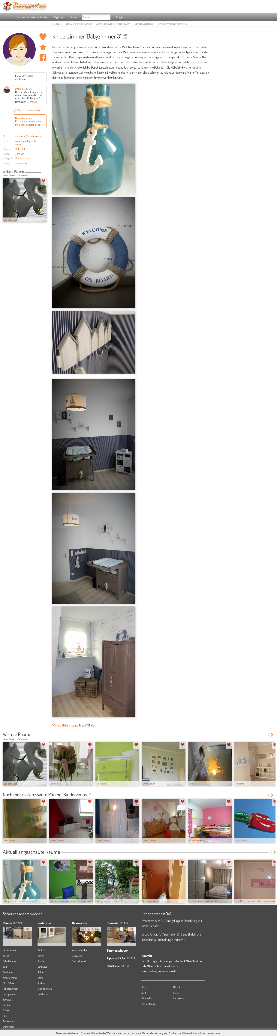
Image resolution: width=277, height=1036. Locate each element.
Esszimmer (8, 972)
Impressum (178, 998)
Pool (5, 1015)
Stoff (23, 149)
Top (121, 922)
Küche (6, 955)
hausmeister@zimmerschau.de (158, 971)
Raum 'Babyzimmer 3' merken (43, 47)
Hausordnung (148, 1003)
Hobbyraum (9, 994)
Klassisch (42, 961)
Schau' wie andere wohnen (30, 17)
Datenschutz (147, 998)
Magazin (58, 17)
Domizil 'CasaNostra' (144, 23)
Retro (40, 977)
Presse (176, 992)
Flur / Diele (8, 983)
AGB (143, 992)
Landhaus (20, 136)
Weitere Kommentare (27, 110)
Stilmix (41, 972)
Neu (126, 922)
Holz (17, 149)
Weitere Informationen (194, 1033)
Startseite (57, 23)
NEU (20, 922)
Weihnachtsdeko (80, 950)
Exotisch (42, 950)
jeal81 (18, 88)
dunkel (24, 141)
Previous (42, 172)
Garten (6, 1010)
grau (31, 141)
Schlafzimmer (10, 961)
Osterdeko (77, 955)
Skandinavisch (33, 136)
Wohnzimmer (10, 950)
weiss (18, 144)
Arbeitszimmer (10, 988)
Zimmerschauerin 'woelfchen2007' (113, 23)
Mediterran (43, 994)
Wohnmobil (8, 1026)
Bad (5, 966)
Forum (72, 17)
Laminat (19, 153)
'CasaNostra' (21, 163)
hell (36, 141)
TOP (15, 922)
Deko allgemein (79, 961)
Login (119, 17)
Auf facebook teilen (43, 57)
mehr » (33, 101)
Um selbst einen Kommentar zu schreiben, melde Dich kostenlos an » (28, 121)
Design (41, 955)
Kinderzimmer (22, 158)
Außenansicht (10, 1021)
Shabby (41, 983)
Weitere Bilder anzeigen (65, 725)
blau (17, 141)
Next (45, 172)
